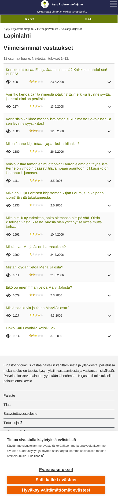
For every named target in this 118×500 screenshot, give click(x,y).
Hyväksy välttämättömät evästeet (56, 490)
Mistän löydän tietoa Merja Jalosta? (34, 267)
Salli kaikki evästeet (56, 479)
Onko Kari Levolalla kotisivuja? (30, 328)
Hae (88, 19)
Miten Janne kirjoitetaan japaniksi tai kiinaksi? (42, 144)
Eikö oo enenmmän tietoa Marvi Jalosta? (39, 287)
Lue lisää (34, 456)
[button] (109, 83)
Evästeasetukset (56, 469)
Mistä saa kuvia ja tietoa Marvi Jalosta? (37, 308)
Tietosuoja (11, 423)
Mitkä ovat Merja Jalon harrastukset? (36, 247)
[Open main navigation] (113, 4)
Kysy (29, 19)
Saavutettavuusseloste (20, 413)
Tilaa (7, 405)
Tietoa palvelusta (47, 29)
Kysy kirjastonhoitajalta (18, 29)
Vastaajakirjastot (71, 29)
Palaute (9, 395)
